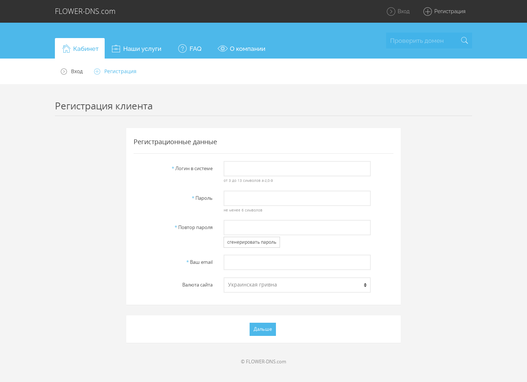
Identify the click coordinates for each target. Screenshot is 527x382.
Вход (398, 12)
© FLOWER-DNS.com (263, 361)
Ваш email (199, 262)
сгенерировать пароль (251, 242)
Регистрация (444, 12)
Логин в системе (192, 168)
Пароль (202, 198)
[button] (80, 48)
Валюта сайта (197, 284)
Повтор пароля (194, 227)
